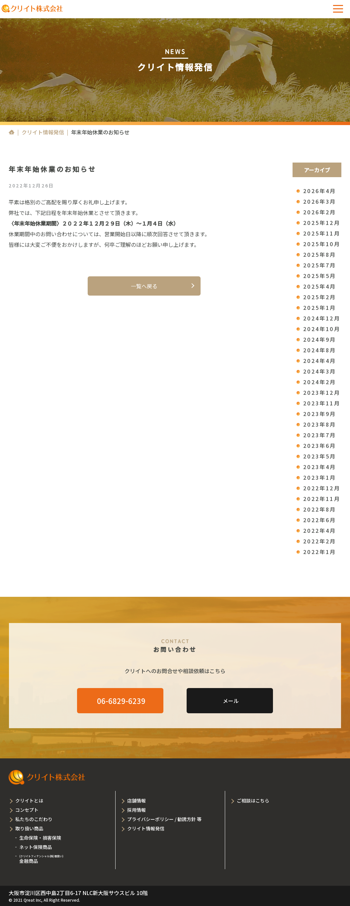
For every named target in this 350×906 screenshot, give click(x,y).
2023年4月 (319, 467)
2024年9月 (319, 339)
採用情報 (136, 809)
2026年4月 (319, 191)
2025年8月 (319, 254)
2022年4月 (319, 530)
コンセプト (27, 809)
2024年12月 (321, 318)
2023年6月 (319, 446)
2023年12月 (321, 392)
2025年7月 (319, 265)
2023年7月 (319, 435)
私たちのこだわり (33, 819)
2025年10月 (321, 244)
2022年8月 (319, 509)
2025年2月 (319, 297)
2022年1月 (319, 552)
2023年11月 (321, 403)
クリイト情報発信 (43, 132)
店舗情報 (136, 800)
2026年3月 (319, 201)
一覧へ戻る (144, 286)
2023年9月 (319, 414)
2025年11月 (321, 233)
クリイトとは (29, 800)
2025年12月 (321, 223)
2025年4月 (319, 286)
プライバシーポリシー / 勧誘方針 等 (164, 819)
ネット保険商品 (35, 847)
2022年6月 (319, 520)
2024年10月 (321, 329)
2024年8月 (319, 350)
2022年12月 (321, 488)
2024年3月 (319, 371)
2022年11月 (321, 499)
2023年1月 (319, 477)
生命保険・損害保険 (40, 837)
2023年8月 (319, 424)
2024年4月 (319, 361)
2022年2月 (319, 541)
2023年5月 (319, 456)
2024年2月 (319, 382)
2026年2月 (319, 212)
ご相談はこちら (253, 800)
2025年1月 (319, 308)
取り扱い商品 (29, 828)
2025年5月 (319, 276)
